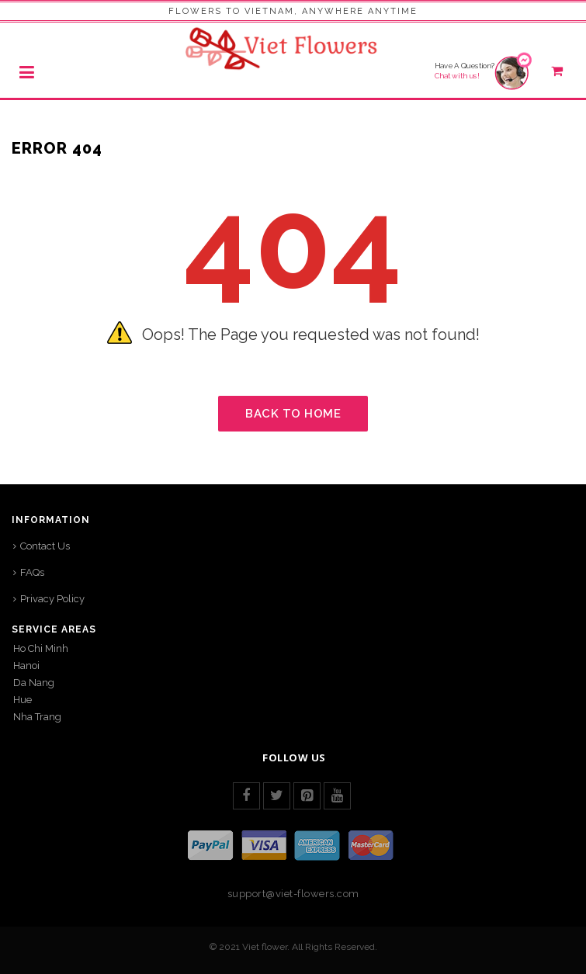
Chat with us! (457, 75)
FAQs (32, 572)
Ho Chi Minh (40, 648)
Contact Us (45, 546)
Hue (22, 699)
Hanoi (26, 665)
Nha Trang (37, 717)
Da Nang (33, 682)
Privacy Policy (52, 599)
